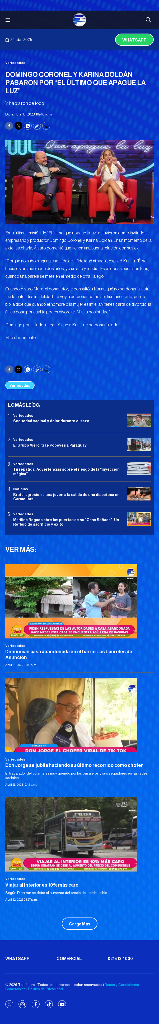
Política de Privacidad (45, 989)
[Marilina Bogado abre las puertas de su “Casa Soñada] (139, 519)
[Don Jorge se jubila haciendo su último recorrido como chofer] (79, 715)
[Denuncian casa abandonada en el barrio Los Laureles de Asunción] (79, 601)
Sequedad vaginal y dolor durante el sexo (51, 421)
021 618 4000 (120, 958)
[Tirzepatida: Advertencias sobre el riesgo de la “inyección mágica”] (139, 468)
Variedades (15, 63)
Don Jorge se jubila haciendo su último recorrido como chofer (74, 765)
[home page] (79, 19)
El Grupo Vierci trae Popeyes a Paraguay (50, 445)
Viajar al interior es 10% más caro (41, 885)
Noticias (20, 489)
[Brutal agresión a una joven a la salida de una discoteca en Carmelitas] (139, 494)
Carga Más (79, 924)
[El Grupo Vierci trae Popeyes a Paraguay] (139, 444)
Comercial (69, 958)
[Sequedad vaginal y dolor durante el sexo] (139, 420)
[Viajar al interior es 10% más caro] (79, 834)
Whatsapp (134, 40)
